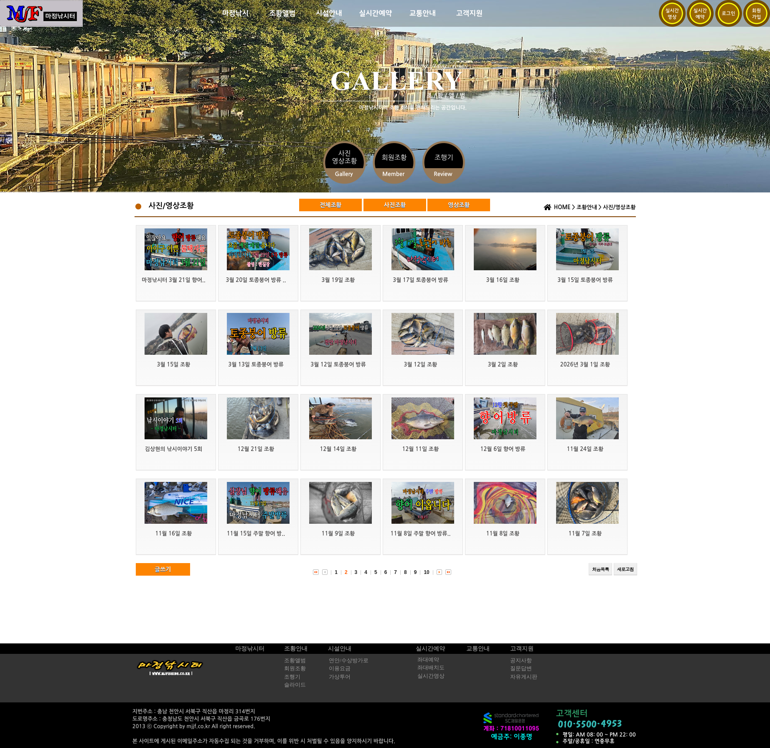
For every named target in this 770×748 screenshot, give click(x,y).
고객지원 (522, 649)
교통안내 (478, 649)
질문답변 (521, 668)
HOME (562, 207)
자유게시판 (523, 677)
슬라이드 (295, 685)
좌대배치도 (431, 668)
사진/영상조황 (619, 207)
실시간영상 (431, 676)
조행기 (292, 677)
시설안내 (339, 649)
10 (426, 572)
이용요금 (340, 668)
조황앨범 (295, 660)
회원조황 (295, 668)
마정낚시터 (249, 649)
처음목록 (600, 569)
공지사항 (521, 660)
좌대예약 (428, 660)
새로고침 (625, 569)
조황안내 (587, 207)
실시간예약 (430, 649)
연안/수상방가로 (348, 660)
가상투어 (340, 677)
